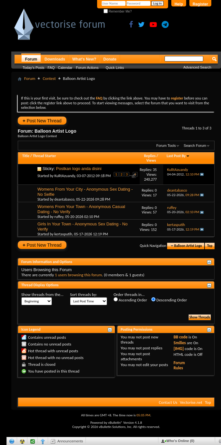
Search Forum (195, 145)
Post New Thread (42, 120)
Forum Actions (87, 68)
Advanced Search (197, 67)
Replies (150, 156)
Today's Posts (34, 68)
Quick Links (115, 68)
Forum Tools (166, 145)
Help (179, 4)
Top (209, 246)
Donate (109, 59)
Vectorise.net (191, 402)
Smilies (180, 342)
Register (200, 4)
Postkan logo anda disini (79, 168)
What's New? (84, 59)
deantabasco (65, 199)
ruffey (59, 216)
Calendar (65, 68)
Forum (31, 59)
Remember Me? (118, 11)
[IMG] (179, 348)
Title (25, 156)
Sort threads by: (83, 294)
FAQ (51, 68)
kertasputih (63, 234)
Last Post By (178, 156)
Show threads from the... (42, 294)
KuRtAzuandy (65, 176)
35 (155, 169)
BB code (180, 337)
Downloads (55, 59)
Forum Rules (179, 365)
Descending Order (169, 299)
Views (151, 160)
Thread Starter (44, 156)
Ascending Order (130, 299)
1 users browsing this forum (78, 274)
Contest (49, 78)
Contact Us (168, 402)
